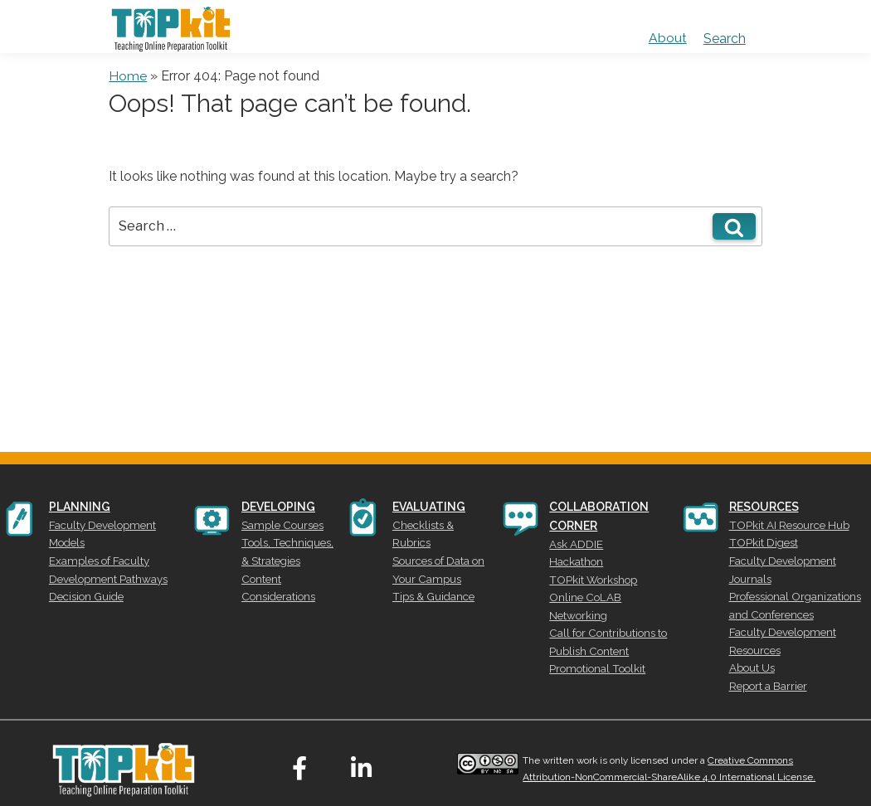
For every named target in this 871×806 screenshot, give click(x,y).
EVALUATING (430, 506)
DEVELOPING (278, 506)
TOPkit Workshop (589, 574)
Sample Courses (278, 523)
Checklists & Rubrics (441, 523)
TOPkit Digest (760, 539)
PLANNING (79, 506)
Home (128, 76)
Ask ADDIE (574, 542)
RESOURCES (764, 506)
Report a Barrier (764, 666)
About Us (750, 651)
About (668, 38)
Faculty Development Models (115, 523)
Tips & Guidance (431, 571)
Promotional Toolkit (592, 637)
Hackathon (574, 558)
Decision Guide (83, 571)
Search (724, 38)
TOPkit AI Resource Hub (784, 523)
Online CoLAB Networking (609, 589)
